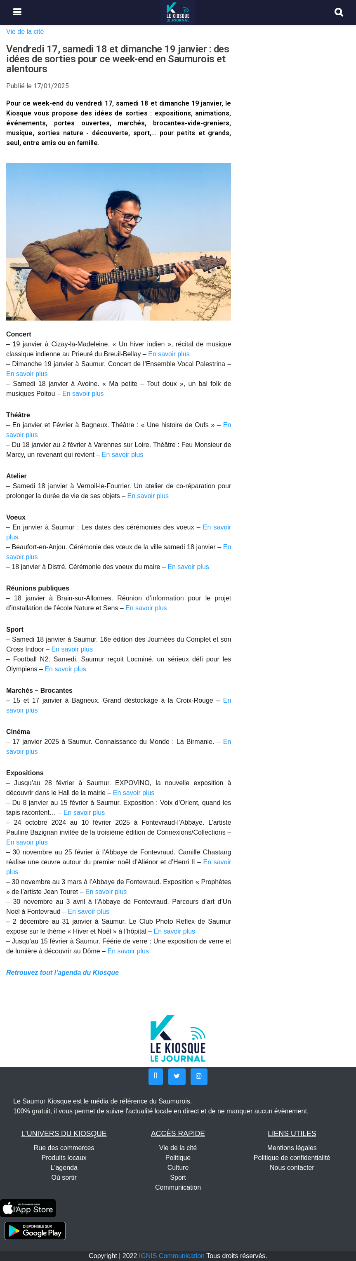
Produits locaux (63, 1157)
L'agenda (63, 1167)
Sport (178, 1177)
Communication (178, 1187)
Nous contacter (292, 1167)
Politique (178, 1157)
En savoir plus (169, 354)
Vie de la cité (25, 31)
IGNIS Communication (172, 1255)
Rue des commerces (64, 1147)
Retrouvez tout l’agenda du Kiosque (62, 972)
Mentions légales (292, 1147)
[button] (156, 1076)
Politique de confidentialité (292, 1157)
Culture (178, 1167)
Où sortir (63, 1177)
